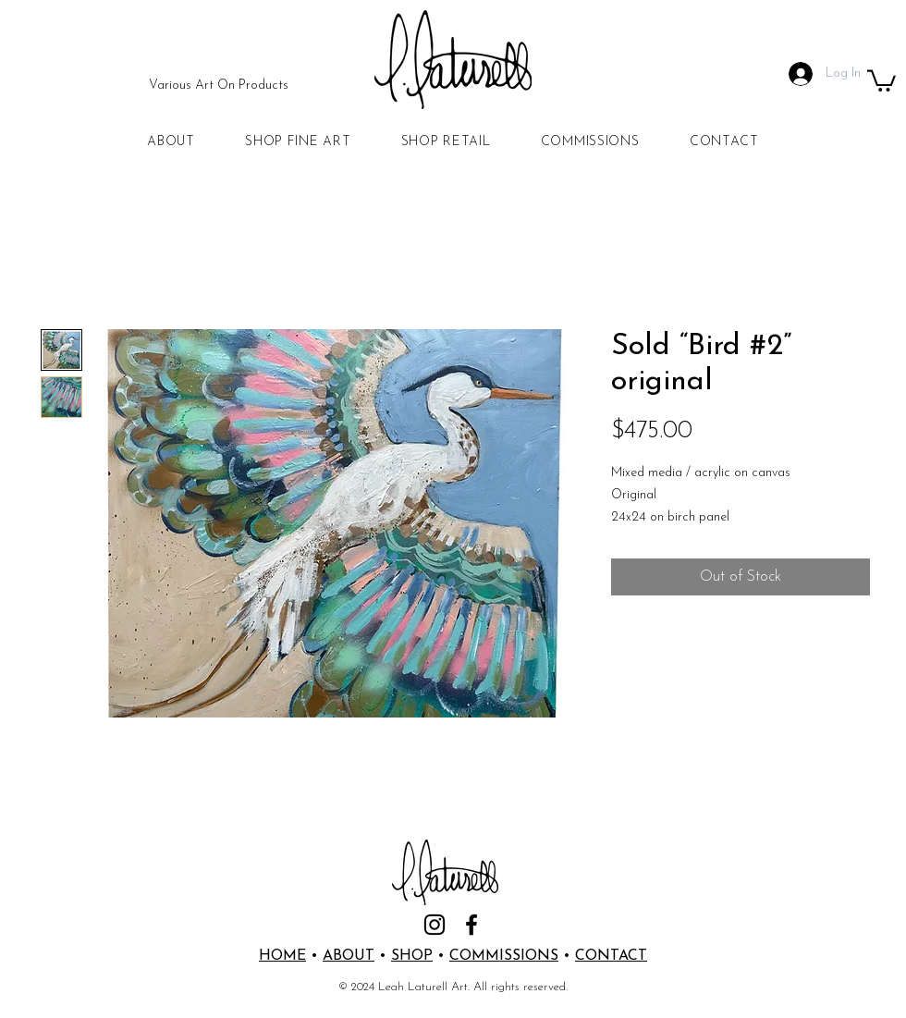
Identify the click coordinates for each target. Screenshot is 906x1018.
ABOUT (348, 956)
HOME (282, 956)
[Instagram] (434, 924)
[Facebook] (471, 924)
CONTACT (611, 956)
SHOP (412, 956)
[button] (881, 79)
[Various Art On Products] (218, 85)
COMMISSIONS (503, 956)
